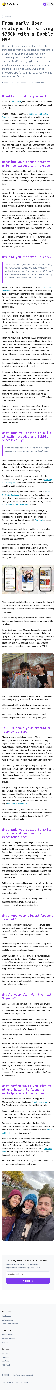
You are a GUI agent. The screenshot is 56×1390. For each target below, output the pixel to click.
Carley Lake (16, 102)
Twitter (5, 1354)
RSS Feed (6, 1365)
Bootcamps (6, 1316)
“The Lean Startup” (40, 1102)
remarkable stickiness (17, 804)
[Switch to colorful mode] (51, 4)
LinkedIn (5, 1357)
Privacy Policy (7, 1383)
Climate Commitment (23, 1383)
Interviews (7, 16)
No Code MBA (8, 505)
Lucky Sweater (35, 114)
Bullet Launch (7, 1320)
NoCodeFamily (7, 1335)
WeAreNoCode (22, 505)
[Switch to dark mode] (48, 4)
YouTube (5, 1361)
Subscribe (28, 1281)
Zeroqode (39, 520)
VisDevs (5, 1342)
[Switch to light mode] (44, 4)
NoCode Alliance (8, 1339)
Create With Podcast (10, 1324)
